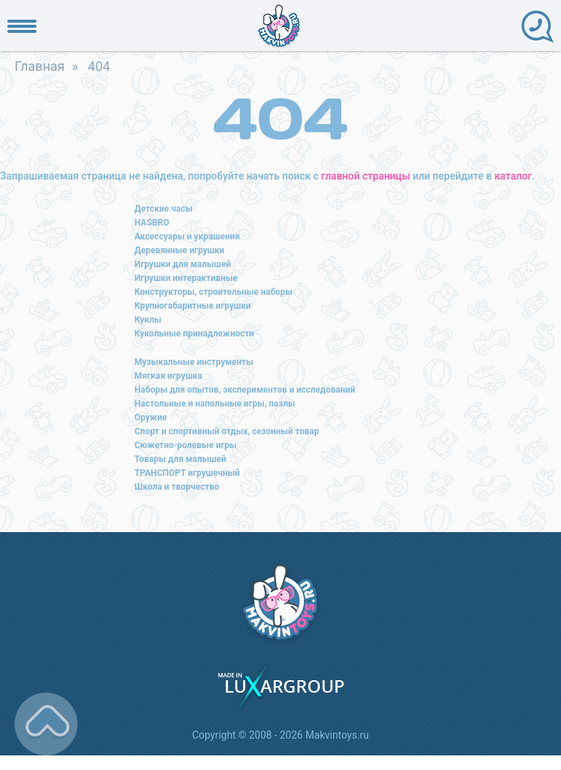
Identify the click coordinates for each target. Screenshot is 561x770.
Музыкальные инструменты (193, 362)
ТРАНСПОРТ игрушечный (187, 473)
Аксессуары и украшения (187, 236)
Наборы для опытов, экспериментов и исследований (244, 390)
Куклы (147, 320)
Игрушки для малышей (182, 264)
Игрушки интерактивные (185, 278)
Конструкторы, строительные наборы (213, 292)
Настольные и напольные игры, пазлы (214, 404)
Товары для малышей (180, 459)
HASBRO (151, 222)
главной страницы (366, 176)
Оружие (150, 417)
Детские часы (163, 209)
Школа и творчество (176, 487)
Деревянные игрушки (179, 250)
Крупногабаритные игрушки (192, 306)
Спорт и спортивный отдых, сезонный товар (226, 431)
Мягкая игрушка (168, 376)
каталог (513, 176)
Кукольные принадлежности (194, 333)
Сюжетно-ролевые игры (185, 445)
